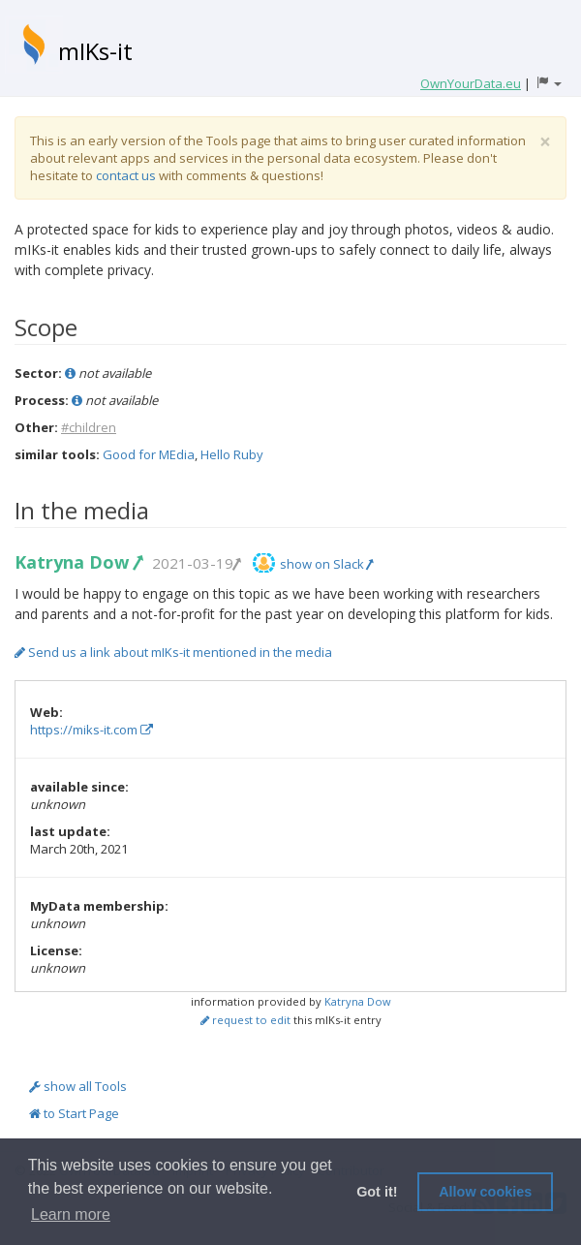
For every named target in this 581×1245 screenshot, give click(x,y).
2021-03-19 (195, 563)
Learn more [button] (70, 1214)
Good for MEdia (149, 454)
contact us (126, 175)
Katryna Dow (78, 562)
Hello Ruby (231, 454)
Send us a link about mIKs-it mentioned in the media (173, 652)
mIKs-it (95, 51)
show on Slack (326, 564)
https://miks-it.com (91, 729)
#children (88, 427)
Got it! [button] (376, 1191)
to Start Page (74, 1113)
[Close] (545, 142)
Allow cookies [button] (485, 1191)
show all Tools (78, 1086)
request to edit (245, 1019)
